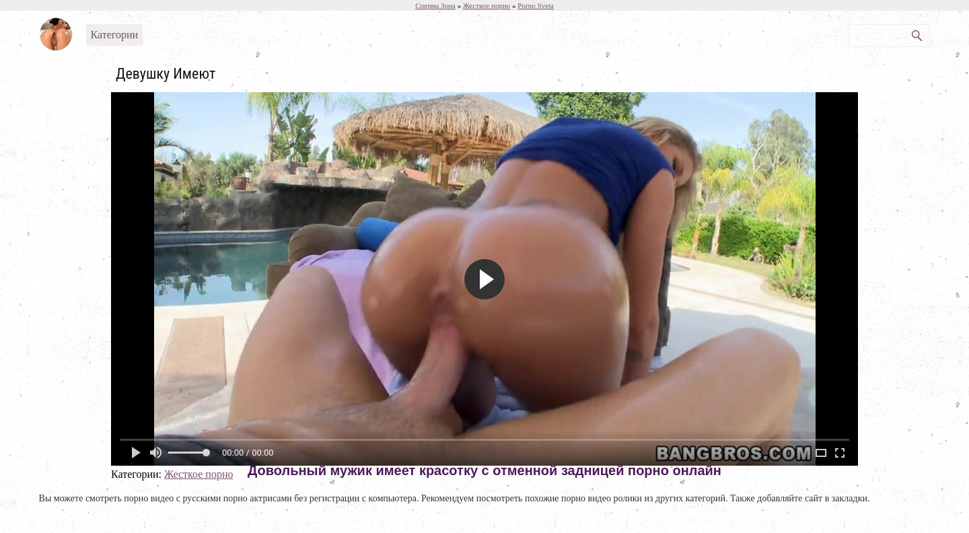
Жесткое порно (199, 474)
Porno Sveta (535, 5)
